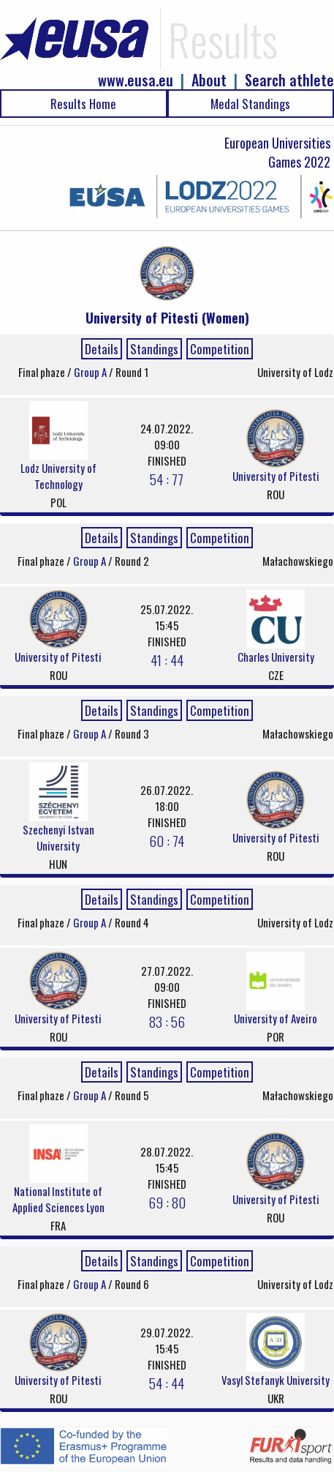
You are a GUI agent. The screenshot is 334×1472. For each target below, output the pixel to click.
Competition (219, 349)
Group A (91, 372)
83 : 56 (167, 1021)
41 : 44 (167, 659)
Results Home (83, 103)
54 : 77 (166, 478)
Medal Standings (250, 103)
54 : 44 (166, 1382)
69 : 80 (167, 1202)
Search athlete (289, 80)
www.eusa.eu (135, 80)
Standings (154, 349)
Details (101, 349)
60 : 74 (166, 840)
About (209, 80)
